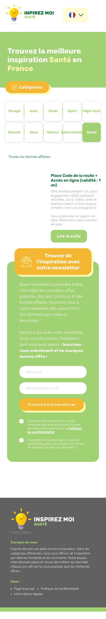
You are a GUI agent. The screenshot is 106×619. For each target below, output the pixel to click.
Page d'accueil (24, 589)
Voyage (14, 111)
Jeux (33, 132)
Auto (34, 111)
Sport (72, 111)
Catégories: (31, 87)
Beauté (14, 132)
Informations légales (28, 594)
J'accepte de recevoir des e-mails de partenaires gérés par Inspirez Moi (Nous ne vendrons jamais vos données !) (55, 443)
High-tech (91, 111)
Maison (53, 132)
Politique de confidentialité (60, 589)
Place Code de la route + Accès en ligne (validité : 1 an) (75, 180)
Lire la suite (69, 236)
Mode (52, 111)
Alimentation (72, 132)
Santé (92, 132)
